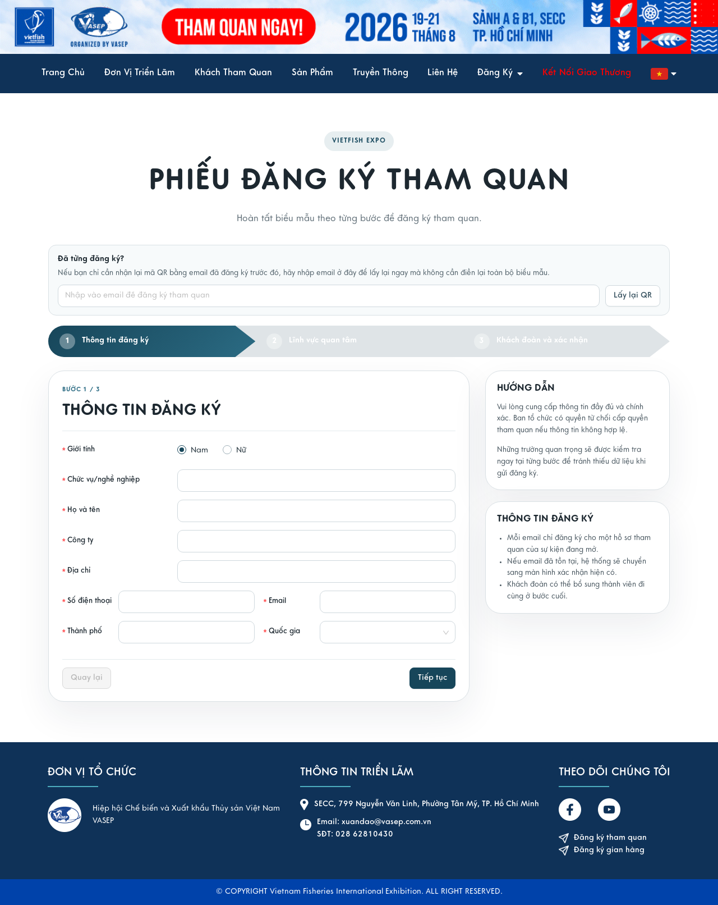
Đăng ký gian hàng (602, 850)
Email (277, 601)
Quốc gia (284, 632)
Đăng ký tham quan (603, 838)
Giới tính (81, 450)
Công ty (80, 541)
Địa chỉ (78, 571)
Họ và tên (83, 510)
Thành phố (84, 632)
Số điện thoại (89, 601)
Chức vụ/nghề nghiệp (103, 480)
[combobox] (383, 632)
